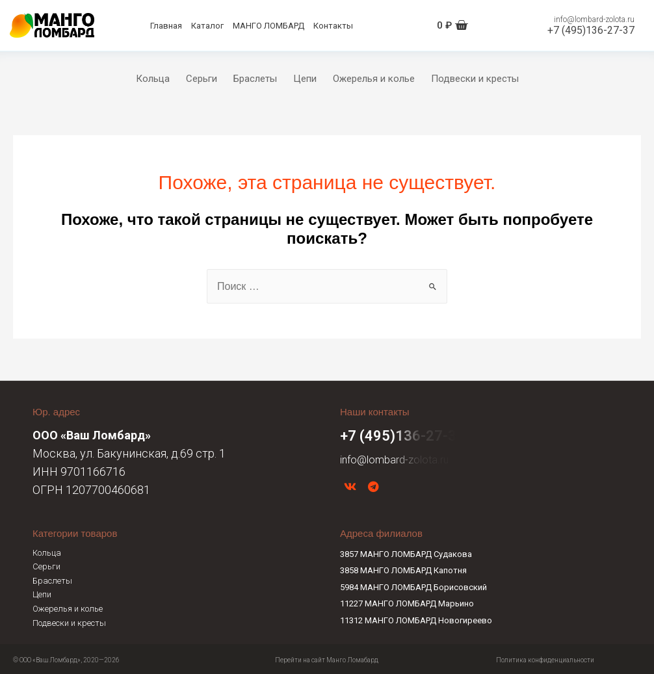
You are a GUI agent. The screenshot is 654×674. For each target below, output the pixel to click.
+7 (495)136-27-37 (590, 30)
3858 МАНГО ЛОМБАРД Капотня (403, 568)
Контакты (333, 26)
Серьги (201, 78)
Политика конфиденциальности (545, 657)
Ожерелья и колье (374, 78)
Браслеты (255, 78)
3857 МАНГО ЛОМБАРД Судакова (406, 551)
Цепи (305, 78)
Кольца (153, 78)
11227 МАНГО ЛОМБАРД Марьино (407, 601)
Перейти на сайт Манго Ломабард (326, 657)
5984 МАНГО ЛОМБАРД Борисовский (413, 585)
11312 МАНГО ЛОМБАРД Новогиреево (416, 618)
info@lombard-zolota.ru (594, 19)
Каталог (207, 26)
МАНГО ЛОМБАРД (268, 26)
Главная (166, 26)
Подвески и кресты (475, 78)
